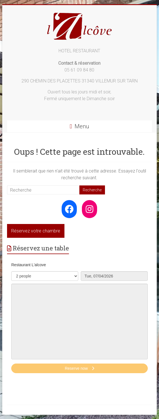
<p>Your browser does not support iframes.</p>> (79, 320)
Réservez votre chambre (35, 231)
